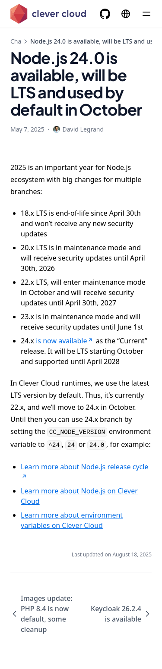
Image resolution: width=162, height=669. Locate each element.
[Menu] (146, 13)
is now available (65, 340)
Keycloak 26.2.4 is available (121, 614)
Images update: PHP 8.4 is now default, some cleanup (41, 614)
